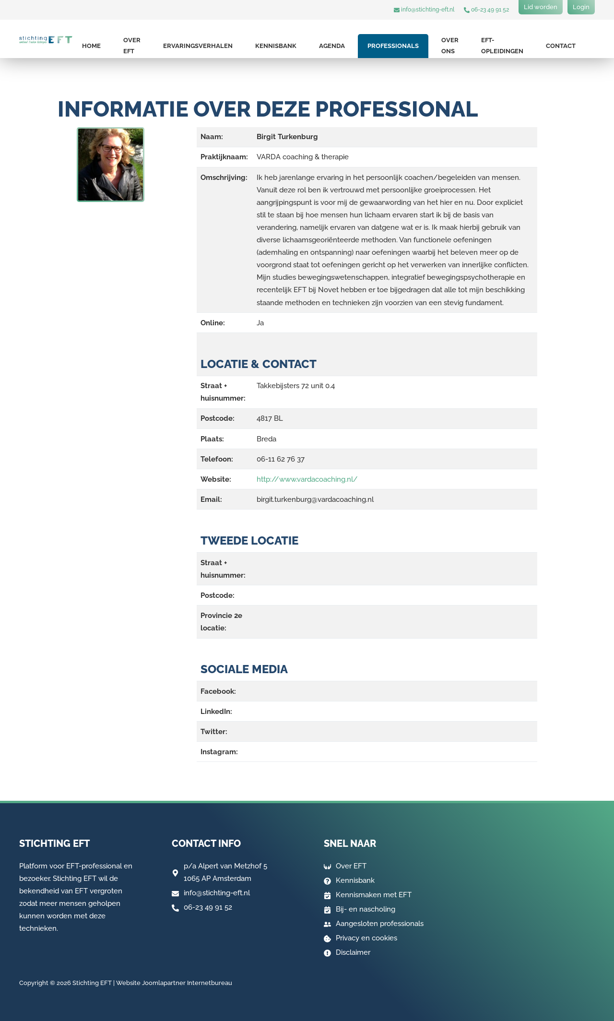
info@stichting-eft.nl (424, 9)
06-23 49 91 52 (486, 9)
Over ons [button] (450, 45)
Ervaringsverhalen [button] (198, 45)
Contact (561, 45)
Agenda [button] (332, 45)
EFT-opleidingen (502, 45)
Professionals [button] (393, 45)
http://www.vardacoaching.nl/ (307, 479)
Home (91, 45)
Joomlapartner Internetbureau (187, 982)
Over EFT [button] (132, 45)
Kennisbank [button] (275, 45)
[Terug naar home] (45, 40)
